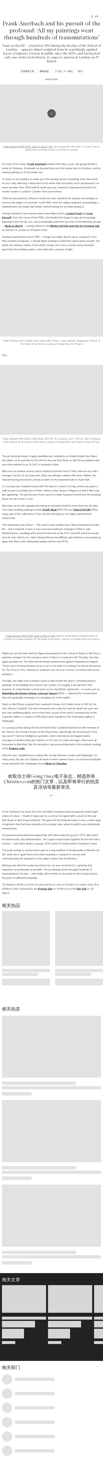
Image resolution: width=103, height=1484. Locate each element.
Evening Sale (45, 888)
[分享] (94, 16)
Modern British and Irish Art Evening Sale (75, 225)
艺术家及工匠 (27, 71)
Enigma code (17, 748)
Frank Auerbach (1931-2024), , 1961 (28, 146)
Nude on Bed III (14, 225)
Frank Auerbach (36, 164)
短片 (80, 71)
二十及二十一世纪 (63, 71)
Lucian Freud (73, 213)
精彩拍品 (44, 71)
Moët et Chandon (56, 763)
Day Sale (81, 888)
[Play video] (51, 113)
